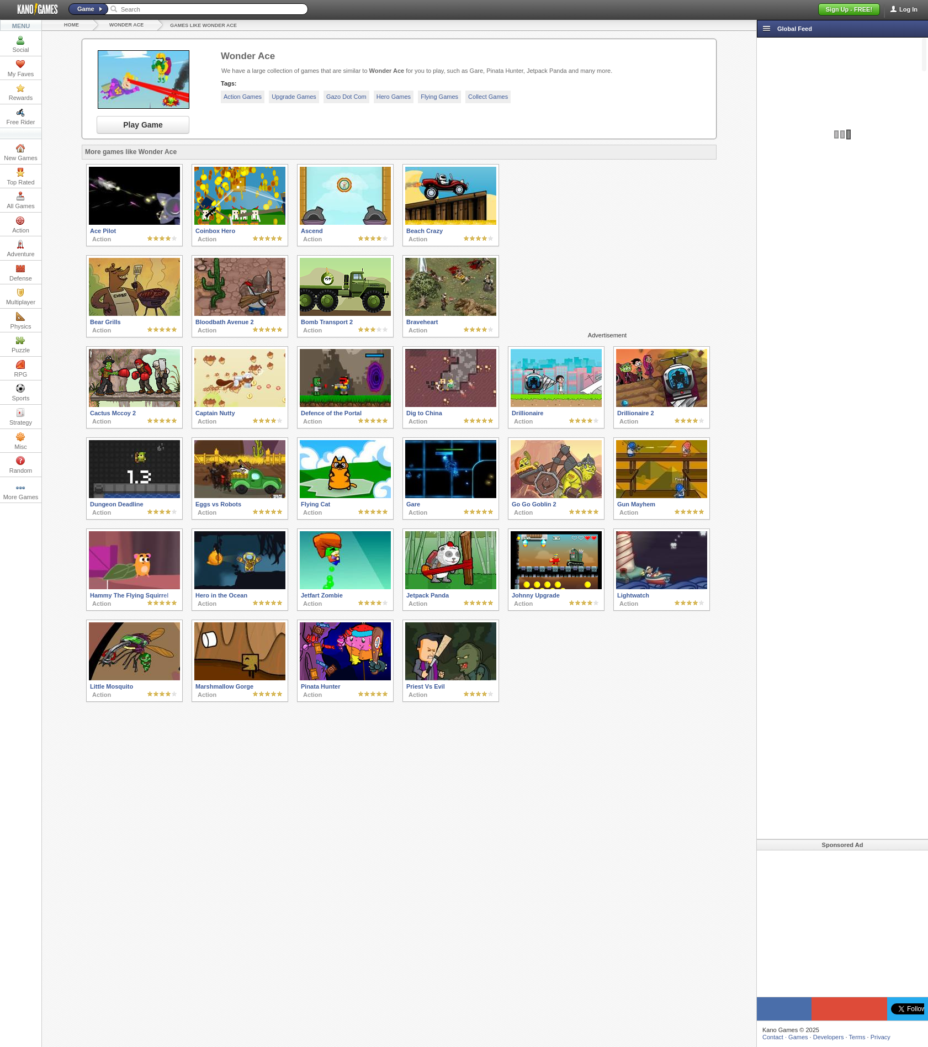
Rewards (21, 92)
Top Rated (20, 177)
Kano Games (33, 9)
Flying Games (439, 96)
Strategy (20, 417)
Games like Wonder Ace (203, 25)
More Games (21, 491)
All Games (21, 200)
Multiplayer (20, 296)
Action (20, 225)
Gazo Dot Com (346, 96)
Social (21, 44)
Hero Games (393, 96)
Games (798, 1037)
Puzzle (21, 344)
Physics (20, 321)
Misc (20, 441)
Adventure (20, 248)
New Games (21, 152)
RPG (21, 369)
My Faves (21, 68)
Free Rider (21, 116)
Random (21, 465)
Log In (908, 9)
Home (71, 25)
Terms (857, 1037)
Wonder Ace (126, 25)
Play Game (143, 124)
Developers (828, 1037)
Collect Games (488, 96)
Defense (20, 273)
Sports (21, 392)
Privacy (880, 1037)
